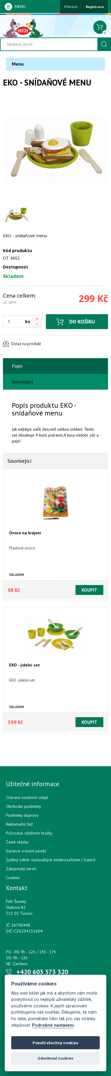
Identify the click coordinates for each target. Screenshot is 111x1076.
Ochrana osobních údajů (27, 797)
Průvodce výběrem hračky (29, 833)
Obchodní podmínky (23, 806)
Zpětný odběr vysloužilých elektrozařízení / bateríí (50, 859)
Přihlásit (71, 6)
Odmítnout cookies (55, 1058)
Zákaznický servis (21, 868)
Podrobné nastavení (53, 1025)
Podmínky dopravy (22, 815)
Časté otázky (17, 842)
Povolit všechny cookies (55, 1042)
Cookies (13, 877)
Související (22, 382)
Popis (17, 366)
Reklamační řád (19, 824)
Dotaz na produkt (26, 343)
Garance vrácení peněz (26, 851)
